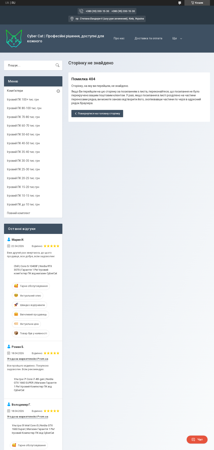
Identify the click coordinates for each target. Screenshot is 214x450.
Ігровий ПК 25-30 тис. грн (23, 169)
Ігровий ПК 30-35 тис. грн (23, 160)
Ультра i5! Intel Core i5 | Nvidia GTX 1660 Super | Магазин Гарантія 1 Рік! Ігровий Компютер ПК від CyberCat (33, 429)
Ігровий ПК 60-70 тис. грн (23, 125)
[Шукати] (57, 65)
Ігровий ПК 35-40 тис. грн (23, 151)
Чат (197, 439)
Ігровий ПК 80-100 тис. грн (24, 108)
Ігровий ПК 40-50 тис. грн (23, 143)
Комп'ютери (15, 90)
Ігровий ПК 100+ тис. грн (23, 99)
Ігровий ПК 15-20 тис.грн (23, 187)
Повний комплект (18, 213)
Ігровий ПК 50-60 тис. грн (23, 134)
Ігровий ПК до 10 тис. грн (23, 204)
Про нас (119, 38)
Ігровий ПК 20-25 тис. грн (23, 178)
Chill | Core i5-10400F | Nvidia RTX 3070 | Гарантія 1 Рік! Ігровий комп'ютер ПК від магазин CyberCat (35, 270)
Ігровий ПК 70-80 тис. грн (23, 117)
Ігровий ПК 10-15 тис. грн (23, 195)
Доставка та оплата (148, 38)
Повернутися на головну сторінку (99, 113)
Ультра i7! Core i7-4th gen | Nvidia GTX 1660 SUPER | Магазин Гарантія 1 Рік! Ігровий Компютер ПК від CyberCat (35, 385)
